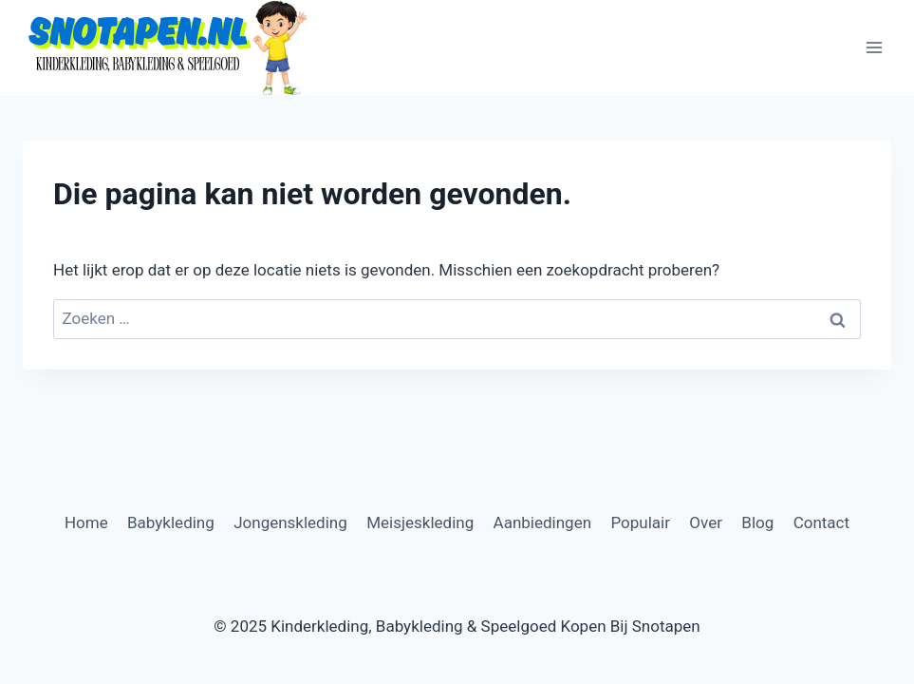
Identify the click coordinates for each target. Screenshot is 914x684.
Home (86, 522)
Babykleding (171, 522)
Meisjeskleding (420, 522)
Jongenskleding (290, 522)
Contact (821, 522)
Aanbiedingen (542, 522)
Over (705, 522)
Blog (757, 522)
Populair (640, 522)
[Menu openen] (873, 47)
